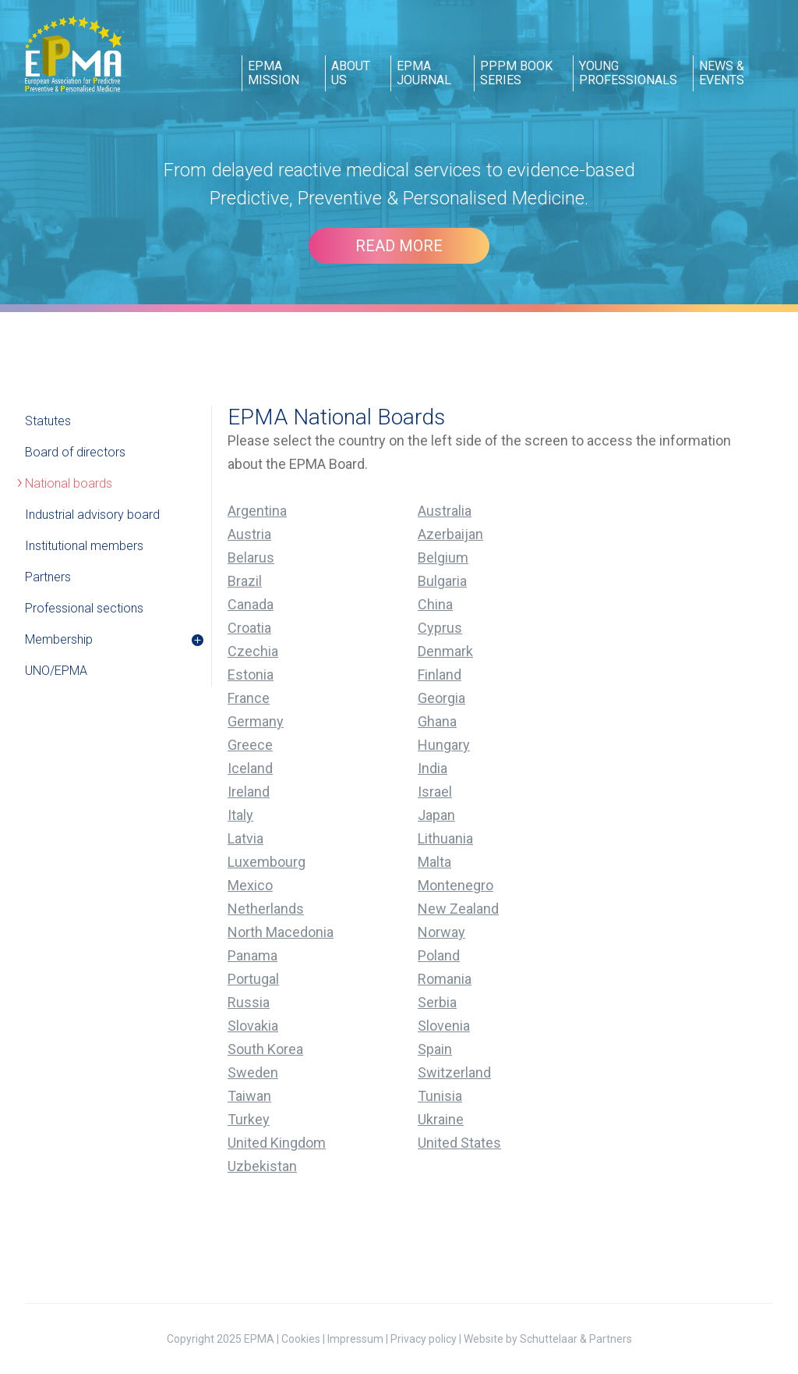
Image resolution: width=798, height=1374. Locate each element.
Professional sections (84, 608)
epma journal (424, 73)
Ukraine (441, 1119)
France (249, 698)
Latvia (245, 838)
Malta (434, 862)
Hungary (444, 745)
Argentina (257, 510)
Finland (439, 674)
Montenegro (455, 885)
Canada (251, 604)
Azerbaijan (450, 534)
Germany (256, 721)
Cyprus (440, 628)
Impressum (355, 1339)
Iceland (250, 768)
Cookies (300, 1339)
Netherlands (266, 908)
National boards (68, 483)
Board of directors (75, 452)
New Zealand (458, 908)
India (432, 768)
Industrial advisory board (92, 514)
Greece (250, 745)
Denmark (445, 651)
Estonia (251, 674)
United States (459, 1142)
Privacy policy (423, 1339)
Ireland (249, 791)
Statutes (48, 421)
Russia (249, 1002)
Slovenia (444, 1025)
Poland (439, 955)
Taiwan (249, 1096)
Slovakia (253, 1025)
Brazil (245, 581)
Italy (240, 815)
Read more (399, 245)
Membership (59, 639)
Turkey (249, 1119)
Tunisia (440, 1096)
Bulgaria (442, 581)
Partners (48, 577)
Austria (249, 534)
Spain (435, 1049)
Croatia (249, 628)
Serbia (437, 1002)
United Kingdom (277, 1142)
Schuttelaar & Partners (576, 1339)
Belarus (251, 557)
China (435, 604)
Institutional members (84, 545)
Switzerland (454, 1072)
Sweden (253, 1072)
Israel (435, 791)
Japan (436, 815)
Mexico (250, 885)
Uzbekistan (262, 1166)
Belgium (443, 557)
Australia (444, 510)
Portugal (253, 979)
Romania (444, 979)
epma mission (273, 73)
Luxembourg (266, 862)
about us (350, 73)
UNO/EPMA (56, 670)
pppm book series (516, 73)
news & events (721, 73)
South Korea (265, 1049)
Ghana (437, 721)
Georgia (441, 698)
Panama (252, 955)
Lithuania (445, 838)
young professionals (628, 73)
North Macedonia (281, 932)
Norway (441, 932)
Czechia (253, 651)
